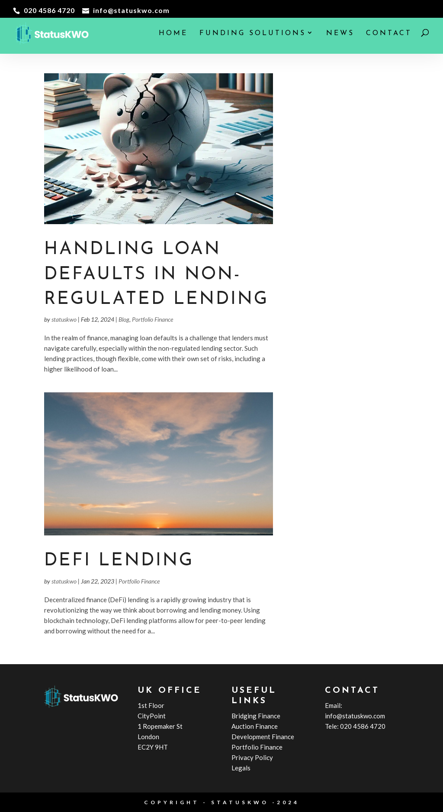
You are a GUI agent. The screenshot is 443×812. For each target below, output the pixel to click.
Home (173, 33)
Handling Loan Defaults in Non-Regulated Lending (156, 274)
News (340, 33)
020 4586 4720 (362, 726)
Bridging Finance (255, 716)
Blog (124, 319)
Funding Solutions (252, 33)
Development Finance (262, 736)
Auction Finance (254, 726)
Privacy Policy (252, 757)
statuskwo (64, 319)
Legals (240, 768)
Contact (389, 33)
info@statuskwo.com (355, 716)
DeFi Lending (119, 561)
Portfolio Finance (152, 319)
